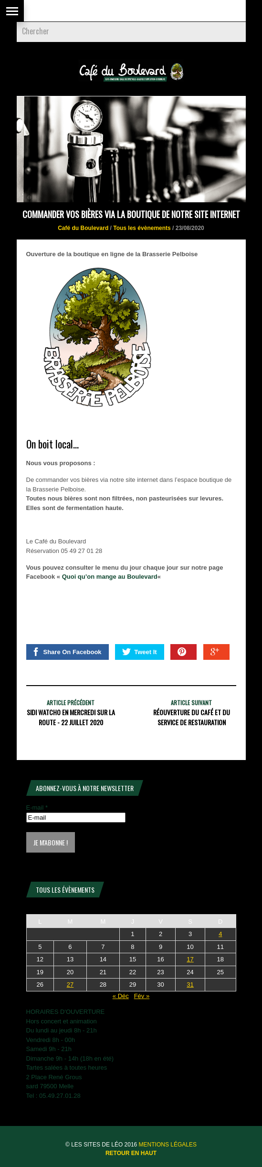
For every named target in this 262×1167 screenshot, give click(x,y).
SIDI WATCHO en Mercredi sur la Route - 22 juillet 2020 (71, 717)
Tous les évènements (142, 228)
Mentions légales (168, 1144)
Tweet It (139, 651)
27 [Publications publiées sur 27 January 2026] (70, 984)
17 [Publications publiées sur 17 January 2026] (190, 959)
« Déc (121, 996)
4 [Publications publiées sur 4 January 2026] (220, 934)
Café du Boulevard (83, 228)
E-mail (37, 807)
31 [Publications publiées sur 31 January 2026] (190, 984)
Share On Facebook (66, 651)
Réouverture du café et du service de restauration (191, 717)
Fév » (142, 996)
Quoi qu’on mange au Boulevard (109, 576)
